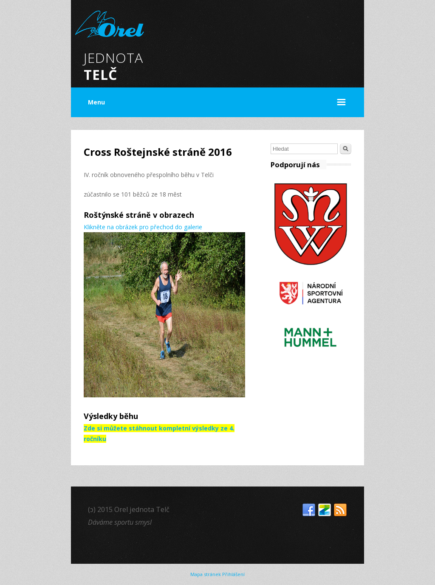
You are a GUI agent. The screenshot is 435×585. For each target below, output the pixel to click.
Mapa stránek (205, 574)
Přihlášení (233, 574)
